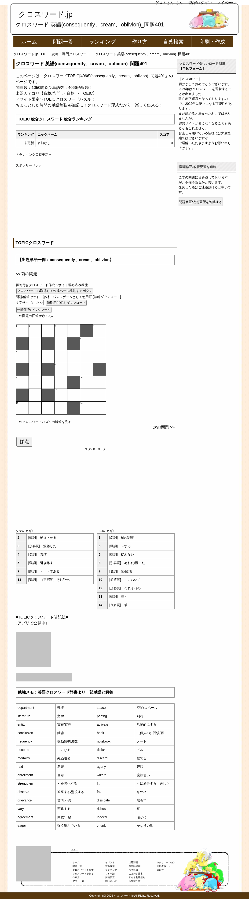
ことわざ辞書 (136, 873)
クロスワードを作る (83, 873)
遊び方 (160, 870)
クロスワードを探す (83, 870)
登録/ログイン (200, 3)
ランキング (102, 42)
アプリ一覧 (78, 881)
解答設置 (110, 877)
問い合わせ (111, 881)
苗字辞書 (133, 870)
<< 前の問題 (26, 274)
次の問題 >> (164, 427)
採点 (24, 441)
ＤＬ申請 (110, 873)
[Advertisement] (95, 200)
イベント (110, 862)
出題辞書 (133, 862)
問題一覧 (63, 42)
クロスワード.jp (45, 14)
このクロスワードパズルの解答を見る (43, 422)
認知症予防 (134, 881)
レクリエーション (166, 862)
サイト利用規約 (137, 877)
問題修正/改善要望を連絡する (200, 202)
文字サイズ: (25, 303)
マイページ (226, 3)
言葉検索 (173, 42)
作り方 (139, 42)
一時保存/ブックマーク (34, 310)
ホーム (29, 42)
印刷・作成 (212, 42)
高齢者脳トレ (164, 866)
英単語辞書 (134, 866)
